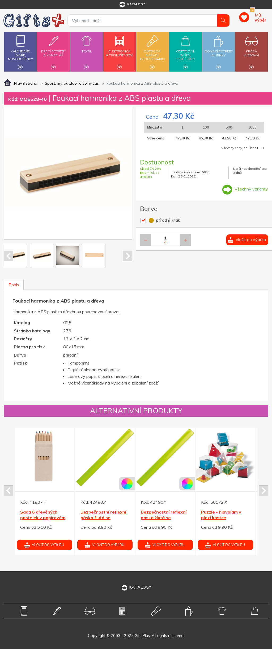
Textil (86, 48)
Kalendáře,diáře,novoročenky (20, 50)
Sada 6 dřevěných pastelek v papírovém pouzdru (42, 517)
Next (127, 256)
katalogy (132, 4)
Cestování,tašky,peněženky (185, 50)
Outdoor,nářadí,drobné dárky (152, 50)
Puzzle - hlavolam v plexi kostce (221, 514)
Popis (13, 284)
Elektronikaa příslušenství (119, 50)
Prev (8, 256)
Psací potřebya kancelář (53, 50)
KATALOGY (136, 587)
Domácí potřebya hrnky (219, 50)
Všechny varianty (251, 189)
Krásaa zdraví (251, 50)
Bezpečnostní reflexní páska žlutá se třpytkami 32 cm (103, 517)
